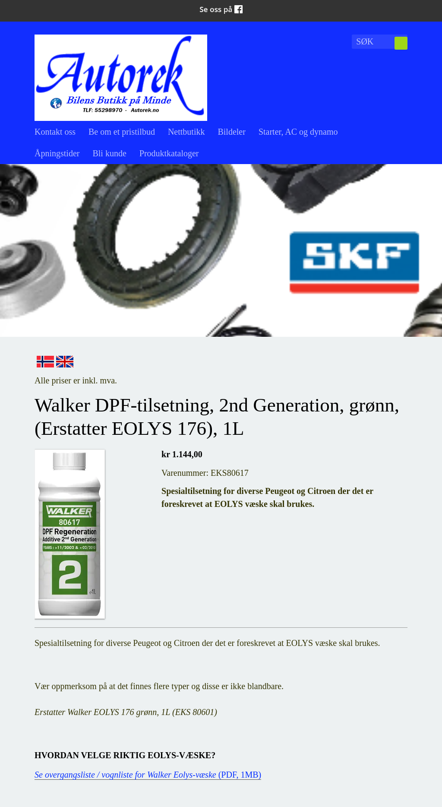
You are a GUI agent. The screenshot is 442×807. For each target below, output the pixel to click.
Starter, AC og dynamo (298, 131)
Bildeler (231, 131)
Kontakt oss (55, 131)
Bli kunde (109, 153)
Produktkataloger (169, 153)
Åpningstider (57, 153)
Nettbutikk (186, 131)
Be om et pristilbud (121, 131)
